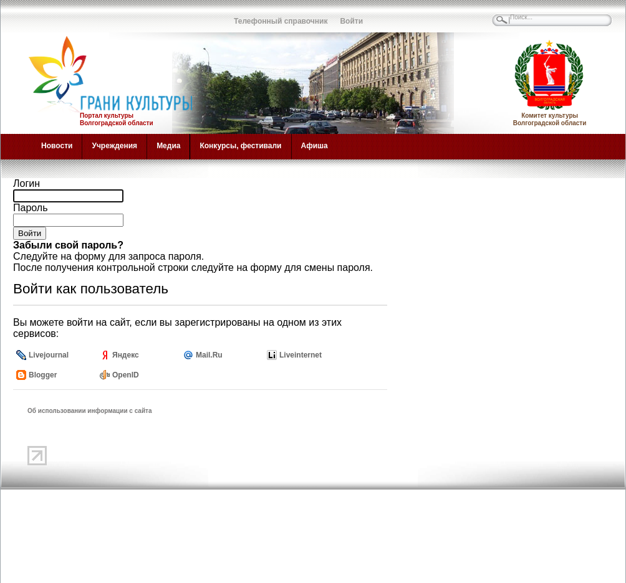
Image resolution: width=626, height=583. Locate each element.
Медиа (168, 145)
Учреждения (114, 145)
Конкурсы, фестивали (240, 145)
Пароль (30, 207)
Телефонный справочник (280, 21)
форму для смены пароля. (312, 267)
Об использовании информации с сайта (89, 410)
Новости (56, 145)
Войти (351, 21)
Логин (26, 183)
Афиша (314, 145)
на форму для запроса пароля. (132, 256)
